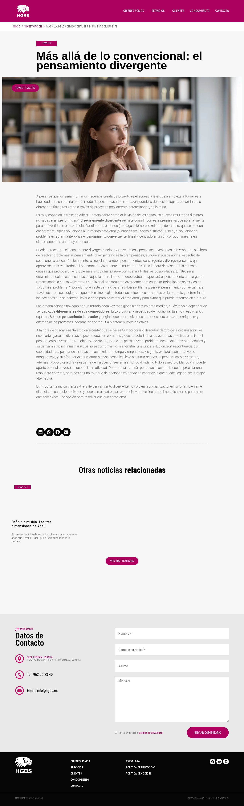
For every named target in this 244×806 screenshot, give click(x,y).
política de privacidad (150, 732)
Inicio (16, 26)
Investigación (33, 26)
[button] (40, 432)
